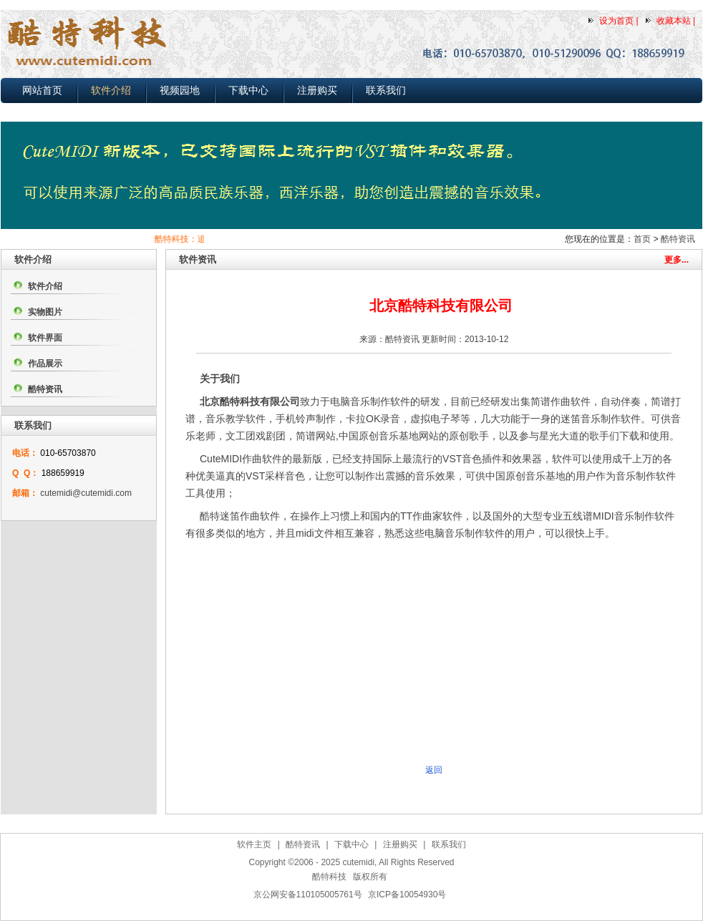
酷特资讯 (678, 239)
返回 (433, 770)
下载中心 (248, 90)
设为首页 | (618, 21)
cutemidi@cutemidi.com (86, 493)
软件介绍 (111, 90)
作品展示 (45, 364)
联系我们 (386, 90)
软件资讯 (197, 259)
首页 (642, 239)
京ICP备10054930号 (407, 895)
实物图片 (45, 312)
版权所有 (370, 877)
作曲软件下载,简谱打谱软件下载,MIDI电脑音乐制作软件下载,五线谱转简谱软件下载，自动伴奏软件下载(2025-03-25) (355, 912)
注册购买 (317, 90)
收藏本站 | (675, 21)
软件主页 (254, 844)
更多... (676, 260)
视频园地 (180, 90)
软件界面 (45, 338)
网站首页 (42, 90)
